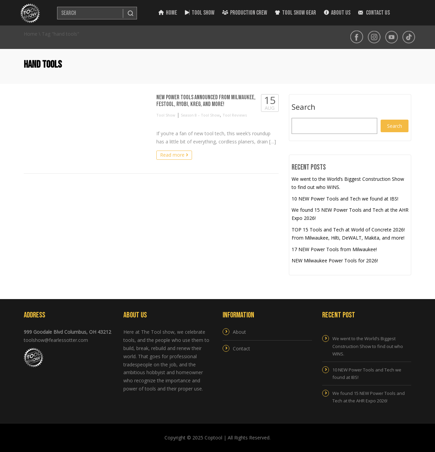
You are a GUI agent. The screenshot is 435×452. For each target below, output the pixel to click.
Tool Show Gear (295, 12)
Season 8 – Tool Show (200, 115)
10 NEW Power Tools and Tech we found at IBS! (345, 198)
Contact (241, 348)
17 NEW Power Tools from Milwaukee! (334, 249)
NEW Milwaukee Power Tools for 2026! (335, 260)
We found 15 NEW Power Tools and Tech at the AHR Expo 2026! (368, 397)
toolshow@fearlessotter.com (56, 340)
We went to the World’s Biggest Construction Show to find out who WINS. (367, 346)
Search (303, 107)
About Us (337, 12)
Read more (174, 155)
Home (167, 12)
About (239, 332)
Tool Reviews (235, 115)
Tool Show (199, 12)
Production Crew (244, 12)
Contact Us (374, 12)
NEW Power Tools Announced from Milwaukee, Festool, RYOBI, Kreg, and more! (206, 101)
